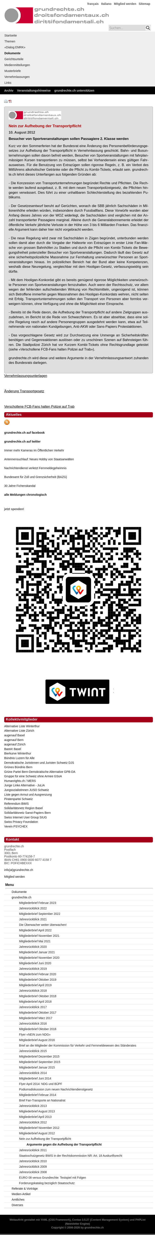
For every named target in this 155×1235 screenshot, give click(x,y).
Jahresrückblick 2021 (33, 919)
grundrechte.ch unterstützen (74, 90)
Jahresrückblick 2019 (33, 968)
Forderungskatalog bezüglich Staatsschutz (47, 1183)
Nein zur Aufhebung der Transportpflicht (45, 1138)
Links (7, 82)
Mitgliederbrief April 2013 (35, 1117)
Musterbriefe (12, 71)
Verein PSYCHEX (16, 826)
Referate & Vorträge (25, 1188)
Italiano (106, 3)
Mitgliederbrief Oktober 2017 (37, 1012)
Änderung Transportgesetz (24, 391)
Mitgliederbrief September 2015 (39, 1062)
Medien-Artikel (21, 1194)
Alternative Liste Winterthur (22, 726)
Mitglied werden (125, 3)
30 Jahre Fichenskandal (20, 485)
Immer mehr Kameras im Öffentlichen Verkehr (34, 450)
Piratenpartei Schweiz (18, 799)
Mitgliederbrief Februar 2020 (37, 974)
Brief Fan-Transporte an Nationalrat (42, 1100)
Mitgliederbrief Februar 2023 (37, 903)
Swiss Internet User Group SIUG (25, 817)
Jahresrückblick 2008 (33, 1172)
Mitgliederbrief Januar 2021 (37, 952)
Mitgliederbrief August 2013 (37, 1111)
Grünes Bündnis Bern (18, 767)
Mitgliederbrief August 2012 (37, 1133)
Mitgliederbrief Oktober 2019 (37, 979)
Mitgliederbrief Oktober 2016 (37, 1029)
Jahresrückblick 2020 (33, 946)
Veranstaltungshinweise (34, 90)
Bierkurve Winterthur (17, 753)
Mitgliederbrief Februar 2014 (37, 1095)
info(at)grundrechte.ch (18, 870)
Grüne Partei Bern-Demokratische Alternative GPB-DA (39, 771)
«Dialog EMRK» (14, 47)
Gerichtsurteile (13, 59)
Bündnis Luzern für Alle (19, 758)
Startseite (10, 35)
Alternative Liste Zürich (19, 730)
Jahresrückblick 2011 (33, 1150)
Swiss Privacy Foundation (21, 821)
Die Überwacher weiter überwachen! (43, 924)
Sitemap (144, 3)
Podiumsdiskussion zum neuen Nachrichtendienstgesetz (56, 1089)
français (93, 3)
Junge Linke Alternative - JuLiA (24, 785)
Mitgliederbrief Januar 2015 (37, 1067)
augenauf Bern (14, 740)
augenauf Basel (14, 735)
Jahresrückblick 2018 (33, 990)
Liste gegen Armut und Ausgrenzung (28, 794)
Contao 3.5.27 (80, 1219)
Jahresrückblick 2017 (33, 1007)
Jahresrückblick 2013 (33, 1106)
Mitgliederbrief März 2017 (35, 1018)
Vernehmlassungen (17, 77)
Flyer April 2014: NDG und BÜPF (40, 1084)
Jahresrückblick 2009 (33, 1166)
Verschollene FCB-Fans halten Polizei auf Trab (39, 406)
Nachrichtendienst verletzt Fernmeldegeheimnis (35, 468)
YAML (44, 1219)
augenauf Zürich (14, 744)
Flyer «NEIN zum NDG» (35, 1034)
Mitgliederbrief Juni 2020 (35, 963)
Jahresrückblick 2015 (33, 1051)
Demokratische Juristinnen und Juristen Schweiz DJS (39, 762)
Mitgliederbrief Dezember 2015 (39, 1056)
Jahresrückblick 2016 (33, 1023)
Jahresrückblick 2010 (33, 1161)
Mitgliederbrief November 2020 (39, 957)
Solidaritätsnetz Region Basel (23, 808)
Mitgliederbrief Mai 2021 (35, 941)
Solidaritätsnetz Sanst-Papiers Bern (27, 812)
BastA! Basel (12, 749)
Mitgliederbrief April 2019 (35, 985)
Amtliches (18, 1199)
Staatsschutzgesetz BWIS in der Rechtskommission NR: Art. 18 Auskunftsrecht (70, 1155)
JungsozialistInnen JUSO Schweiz (26, 790)
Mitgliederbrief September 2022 (39, 913)
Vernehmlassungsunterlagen (25, 376)
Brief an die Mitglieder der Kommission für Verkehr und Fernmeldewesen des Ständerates (77, 1045)
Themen (9, 41)
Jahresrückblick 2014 (33, 1073)
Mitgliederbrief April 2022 (35, 930)
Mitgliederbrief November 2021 (39, 935)
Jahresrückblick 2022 (33, 908)
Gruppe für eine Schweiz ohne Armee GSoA (33, 776)
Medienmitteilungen (17, 65)
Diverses (17, 1205)
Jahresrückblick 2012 (33, 1122)
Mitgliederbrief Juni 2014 (35, 1078)
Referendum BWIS (16, 803)
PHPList (140, 1219)
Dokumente (12, 53)
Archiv (8, 90)
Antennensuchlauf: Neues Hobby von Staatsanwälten (39, 459)
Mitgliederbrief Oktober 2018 (37, 996)
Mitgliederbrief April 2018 (35, 1001)
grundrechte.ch (21, 897)
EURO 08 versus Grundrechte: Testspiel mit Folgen (52, 1177)
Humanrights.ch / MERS (20, 781)
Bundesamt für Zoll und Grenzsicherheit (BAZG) (35, 477)
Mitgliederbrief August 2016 (37, 1040)
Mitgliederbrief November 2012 (39, 1127)
